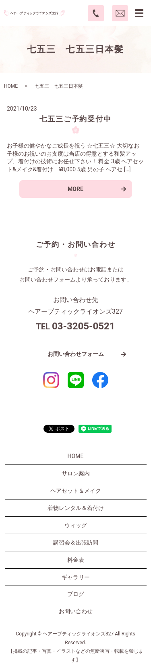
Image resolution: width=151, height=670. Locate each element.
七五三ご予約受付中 (75, 119)
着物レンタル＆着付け (76, 508)
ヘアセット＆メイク (75, 490)
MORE (75, 189)
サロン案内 (76, 473)
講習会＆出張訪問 (75, 542)
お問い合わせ (76, 611)
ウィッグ (75, 525)
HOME (11, 86)
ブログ (75, 594)
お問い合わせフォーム (76, 354)
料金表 (75, 560)
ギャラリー (76, 577)
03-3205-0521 (83, 326)
